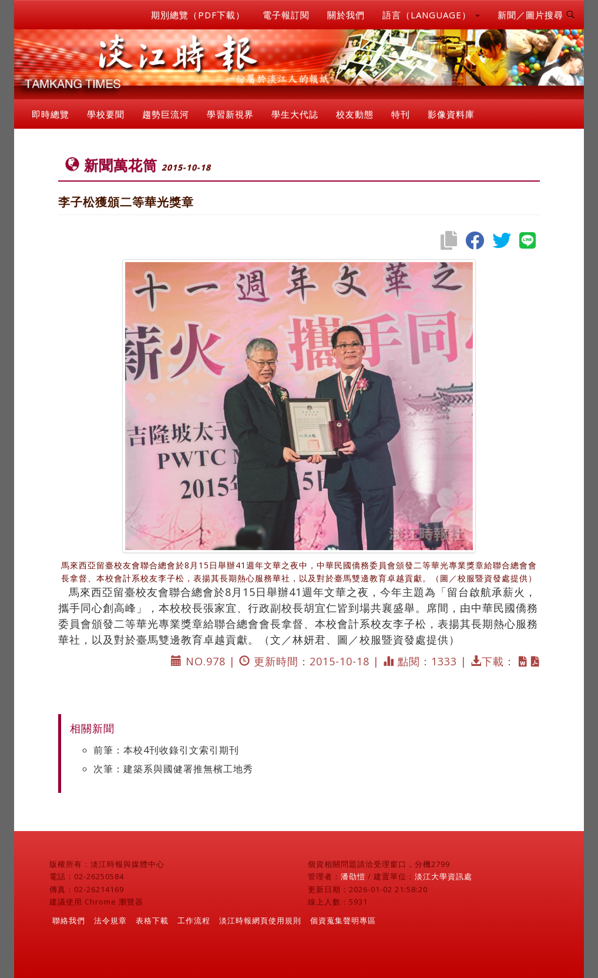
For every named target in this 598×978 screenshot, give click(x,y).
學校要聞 (106, 114)
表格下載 (152, 920)
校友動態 (355, 114)
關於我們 (346, 15)
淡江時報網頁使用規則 (260, 920)
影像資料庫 (451, 114)
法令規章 (110, 920)
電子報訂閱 (286, 15)
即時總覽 (50, 114)
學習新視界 (230, 114)
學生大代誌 (294, 114)
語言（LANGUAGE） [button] (431, 15)
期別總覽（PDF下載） (198, 15)
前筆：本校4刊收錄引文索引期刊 (166, 749)
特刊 (400, 114)
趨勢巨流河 (165, 114)
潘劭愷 (353, 876)
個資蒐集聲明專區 (343, 920)
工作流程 (193, 920)
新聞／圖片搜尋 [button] (536, 15)
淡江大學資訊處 (443, 876)
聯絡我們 (68, 920)
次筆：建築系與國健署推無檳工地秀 (173, 768)
